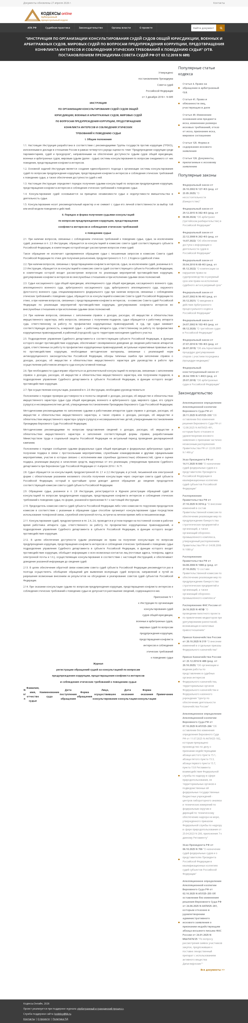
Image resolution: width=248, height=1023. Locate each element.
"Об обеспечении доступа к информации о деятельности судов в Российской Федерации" (200, 243)
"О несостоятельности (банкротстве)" (200, 193)
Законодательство (91, 27)
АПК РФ (32, 27)
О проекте (146, 27)
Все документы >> (213, 969)
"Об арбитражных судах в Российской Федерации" (201, 376)
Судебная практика (57, 27)
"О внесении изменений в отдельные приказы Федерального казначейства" (202, 643)
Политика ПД (60, 1019)
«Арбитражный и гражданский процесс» (100, 1008)
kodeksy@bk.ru (62, 1013)
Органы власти (121, 27)
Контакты (219, 2)
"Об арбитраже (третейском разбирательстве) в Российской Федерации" (202, 217)
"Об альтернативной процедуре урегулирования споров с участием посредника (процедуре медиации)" (202, 350)
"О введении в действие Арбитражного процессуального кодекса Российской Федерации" (200, 303)
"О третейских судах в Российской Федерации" (201, 326)
